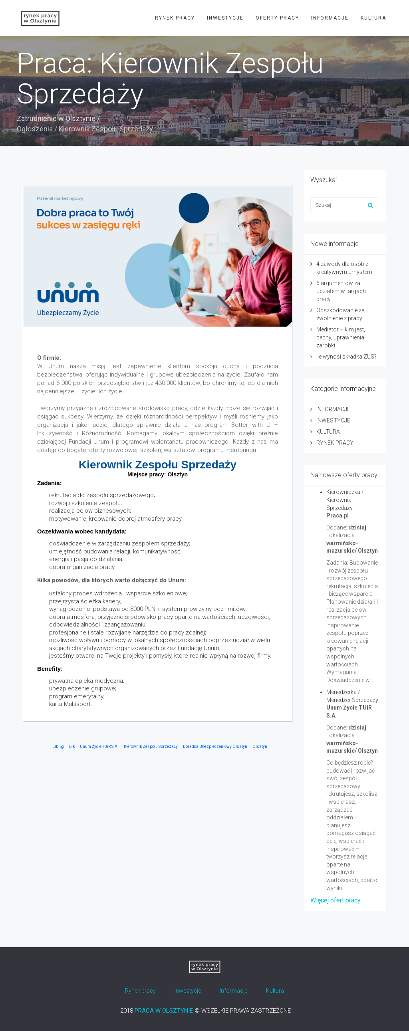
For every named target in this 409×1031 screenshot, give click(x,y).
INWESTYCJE (225, 18)
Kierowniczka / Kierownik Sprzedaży (345, 500)
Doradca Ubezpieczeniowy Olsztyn (215, 746)
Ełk (72, 746)
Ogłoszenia (35, 129)
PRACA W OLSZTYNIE (164, 1010)
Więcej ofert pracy (335, 900)
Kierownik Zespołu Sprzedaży (151, 746)
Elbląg (58, 746)
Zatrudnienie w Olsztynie (56, 118)
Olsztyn (259, 746)
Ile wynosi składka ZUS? (346, 356)
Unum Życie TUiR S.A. (99, 746)
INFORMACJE (330, 18)
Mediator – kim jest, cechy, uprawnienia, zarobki (340, 337)
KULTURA (373, 18)
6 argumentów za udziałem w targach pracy (341, 291)
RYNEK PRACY (175, 18)
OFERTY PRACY (277, 18)
